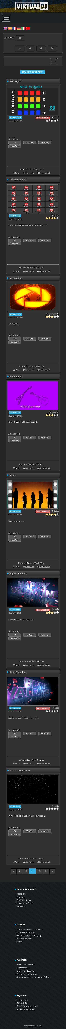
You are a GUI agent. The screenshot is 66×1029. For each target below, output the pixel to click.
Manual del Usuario (26, 932)
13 (46, 871)
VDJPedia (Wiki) (24, 938)
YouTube (22, 1003)
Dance (12, 475)
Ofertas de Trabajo (25, 971)
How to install (44, 173)
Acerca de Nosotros (26, 964)
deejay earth (53, 314)
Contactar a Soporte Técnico (30, 929)
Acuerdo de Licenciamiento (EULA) (33, 977)
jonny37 (55, 412)
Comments (29, 173)
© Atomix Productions (33, 1026)
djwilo (56, 511)
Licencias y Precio (25, 903)
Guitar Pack (15, 376)
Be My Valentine (17, 672)
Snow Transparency (19, 770)
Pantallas (21, 906)
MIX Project (15, 81)
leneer (56, 117)
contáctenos (22, 968)
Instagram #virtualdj (27, 1006)
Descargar (21, 894)
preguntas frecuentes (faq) (29, 935)
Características (24, 900)
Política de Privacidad (27, 974)
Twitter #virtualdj (26, 1009)
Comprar (21, 897)
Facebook (22, 1000)
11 (32, 871)
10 (25, 871)
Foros (19, 942)
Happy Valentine (17, 573)
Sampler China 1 (17, 180)
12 (39, 871)
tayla (57, 609)
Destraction (15, 278)
